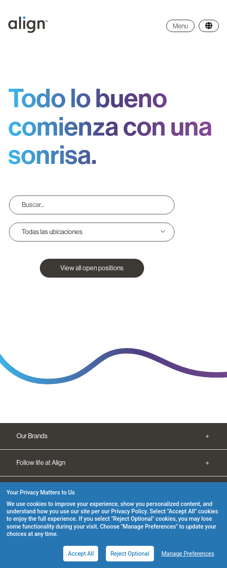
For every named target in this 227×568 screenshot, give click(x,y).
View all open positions (92, 268)
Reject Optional (129, 553)
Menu (180, 26)
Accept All (81, 553)
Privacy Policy (129, 511)
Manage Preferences (187, 553)
